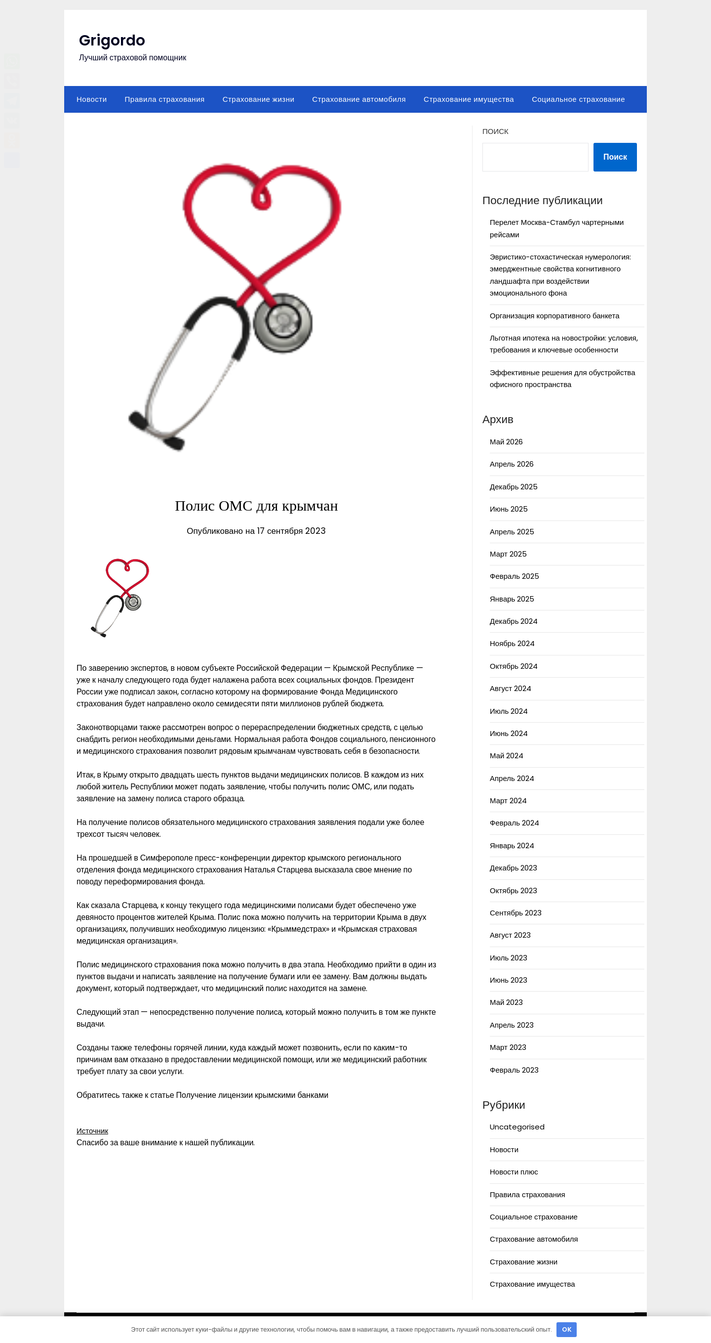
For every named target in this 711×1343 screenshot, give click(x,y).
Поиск (495, 131)
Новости (92, 99)
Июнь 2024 (509, 733)
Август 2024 (510, 688)
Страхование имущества (469, 99)
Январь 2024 (512, 845)
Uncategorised (517, 1127)
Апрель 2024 (512, 778)
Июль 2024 (509, 711)
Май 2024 (506, 755)
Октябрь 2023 (513, 890)
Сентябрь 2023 (516, 913)
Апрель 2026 (512, 464)
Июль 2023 (508, 958)
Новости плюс (514, 1172)
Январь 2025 (512, 599)
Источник (93, 1130)
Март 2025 (508, 554)
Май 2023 (506, 1002)
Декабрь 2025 (514, 486)
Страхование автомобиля (359, 99)
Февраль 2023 (514, 1070)
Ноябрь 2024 (512, 643)
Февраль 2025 (514, 576)
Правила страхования (165, 99)
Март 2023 (508, 1047)
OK (567, 1329)
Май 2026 (506, 441)
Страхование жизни (259, 99)
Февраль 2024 (514, 823)
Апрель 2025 (512, 531)
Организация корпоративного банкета (555, 315)
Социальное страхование (578, 99)
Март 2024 (508, 800)
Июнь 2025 (509, 509)
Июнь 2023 (508, 980)
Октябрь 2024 (514, 666)
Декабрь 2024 (514, 621)
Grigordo (112, 40)
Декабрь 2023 (513, 868)
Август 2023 (510, 935)
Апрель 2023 (512, 1025)
